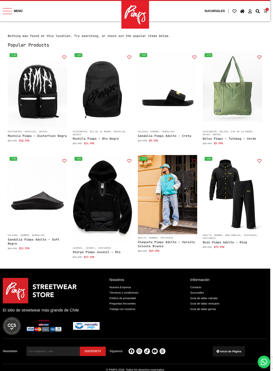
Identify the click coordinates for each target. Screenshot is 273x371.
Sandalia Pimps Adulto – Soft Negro (33, 242)
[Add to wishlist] (64, 57)
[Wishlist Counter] (234, 11)
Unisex (43, 131)
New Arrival (233, 235)
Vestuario (104, 248)
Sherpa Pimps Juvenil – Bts (97, 252)
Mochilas (30, 131)
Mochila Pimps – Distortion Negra (37, 136)
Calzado (143, 131)
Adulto (142, 237)
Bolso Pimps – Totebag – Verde (229, 139)
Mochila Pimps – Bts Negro (96, 139)
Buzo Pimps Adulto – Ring (225, 242)
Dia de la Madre (100, 131)
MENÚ (18, 11)
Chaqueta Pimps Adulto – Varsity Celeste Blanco (166, 244)
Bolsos (224, 131)
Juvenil (78, 248)
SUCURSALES (215, 11)
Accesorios (15, 131)
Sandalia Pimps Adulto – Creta (164, 136)
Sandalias (168, 131)
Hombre (155, 131)
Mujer (206, 134)
